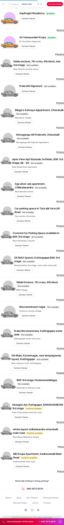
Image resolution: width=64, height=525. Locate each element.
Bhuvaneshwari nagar (39, 306)
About (8, 497)
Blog (19, 497)
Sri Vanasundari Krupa (38, 37)
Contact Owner (28, 18)
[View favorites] (40, 4)
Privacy (47, 503)
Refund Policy (20, 503)
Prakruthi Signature (38, 86)
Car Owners (32, 497)
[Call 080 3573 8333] (32, 488)
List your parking (54, 4)
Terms (35, 503)
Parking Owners (51, 497)
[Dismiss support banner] (60, 521)
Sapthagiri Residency (37, 13)
